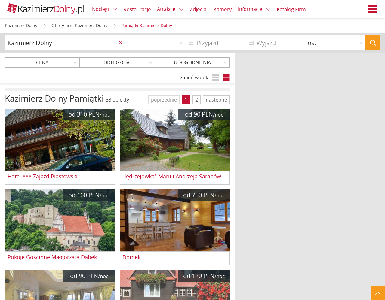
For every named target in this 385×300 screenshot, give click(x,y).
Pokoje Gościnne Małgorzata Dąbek (52, 257)
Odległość (117, 62)
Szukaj (372, 42)
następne (216, 99)
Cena (42, 62)
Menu (372, 9)
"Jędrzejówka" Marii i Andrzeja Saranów (171, 176)
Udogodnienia (192, 62)
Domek (131, 257)
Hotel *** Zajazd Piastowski (43, 176)
